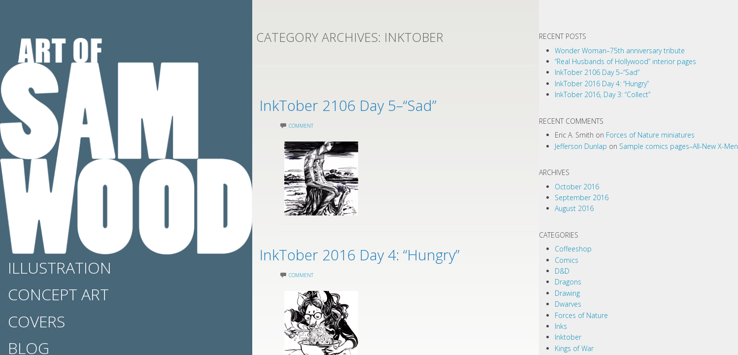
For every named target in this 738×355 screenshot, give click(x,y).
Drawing (567, 293)
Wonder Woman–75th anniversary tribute (620, 50)
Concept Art (58, 294)
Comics (566, 260)
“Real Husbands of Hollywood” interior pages (625, 61)
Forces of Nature (581, 315)
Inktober (568, 337)
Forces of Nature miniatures (650, 135)
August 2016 (574, 208)
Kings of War (574, 348)
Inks (561, 326)
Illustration (59, 267)
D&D (562, 271)
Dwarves (568, 304)
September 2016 (581, 197)
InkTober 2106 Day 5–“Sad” (379, 103)
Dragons (568, 281)
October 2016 (577, 186)
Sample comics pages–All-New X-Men (678, 146)
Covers (36, 321)
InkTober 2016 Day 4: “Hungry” (395, 252)
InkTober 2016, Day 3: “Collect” (602, 94)
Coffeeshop (573, 248)
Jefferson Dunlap (581, 146)
